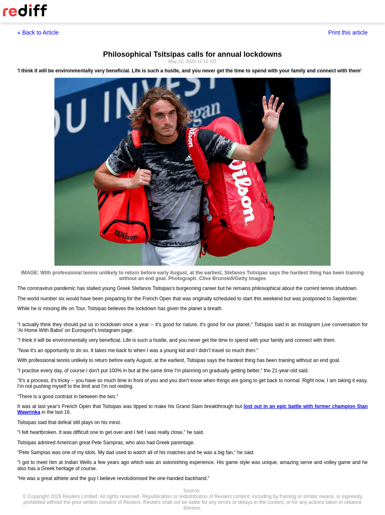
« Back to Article (38, 32)
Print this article (348, 32)
